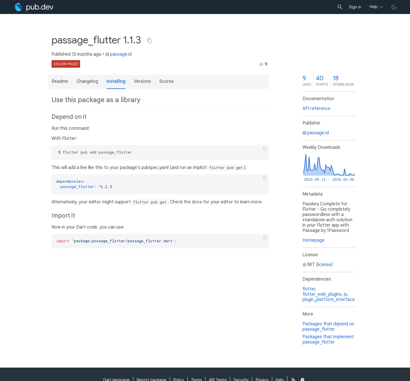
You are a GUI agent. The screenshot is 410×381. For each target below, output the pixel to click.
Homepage (313, 240)
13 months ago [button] (86, 54)
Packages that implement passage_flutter (328, 339)
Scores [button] (166, 81)
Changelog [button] (87, 81)
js (345, 294)
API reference (316, 108)
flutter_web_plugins (322, 294)
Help (374, 6)
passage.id (118, 54)
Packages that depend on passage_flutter (328, 326)
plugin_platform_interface (328, 299)
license (324, 264)
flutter (308, 289)
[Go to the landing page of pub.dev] (33, 7)
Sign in (355, 7)
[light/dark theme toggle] (394, 7)
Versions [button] (142, 81)
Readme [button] (60, 81)
